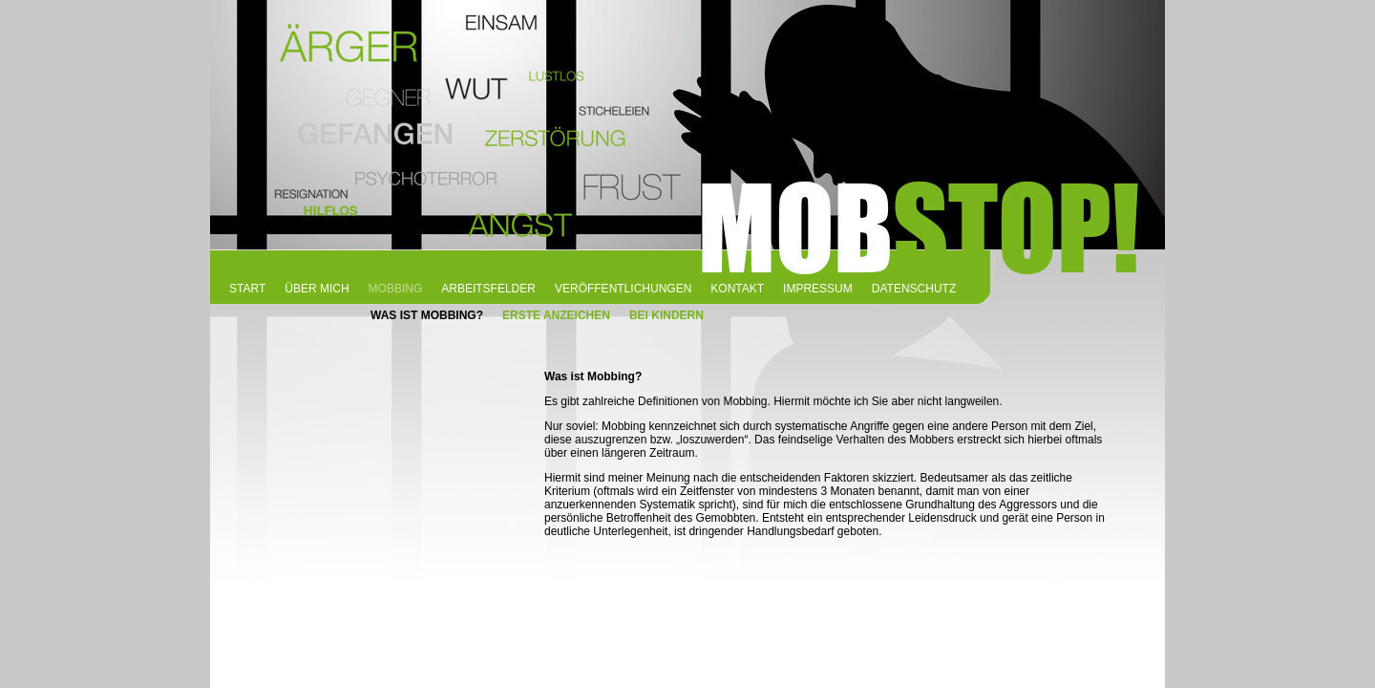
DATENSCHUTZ (914, 288)
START (247, 288)
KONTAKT (737, 288)
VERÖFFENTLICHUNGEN (623, 288)
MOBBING (396, 288)
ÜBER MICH (317, 288)
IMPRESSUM (818, 288)
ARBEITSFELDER (488, 288)
